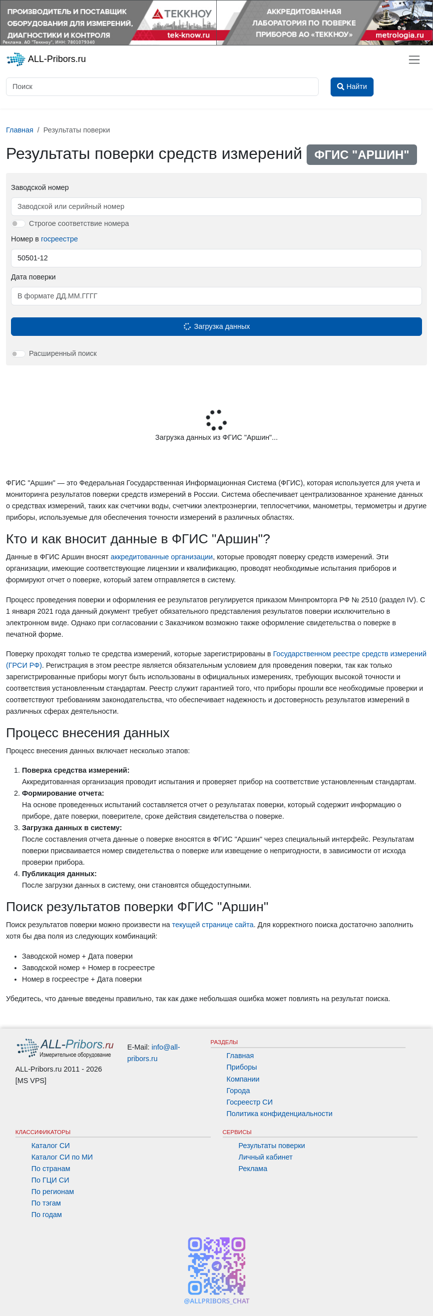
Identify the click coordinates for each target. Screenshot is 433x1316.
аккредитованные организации (161, 557)
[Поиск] (162, 86)
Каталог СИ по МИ (62, 1157)
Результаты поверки (272, 1146)
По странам (50, 1169)
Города (238, 1091)
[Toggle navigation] (414, 59)
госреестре (59, 239)
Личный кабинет (266, 1157)
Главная (240, 1056)
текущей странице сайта (212, 925)
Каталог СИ (50, 1146)
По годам (46, 1215)
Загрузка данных (216, 326)
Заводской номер (40, 187)
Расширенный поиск (63, 353)
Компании (243, 1079)
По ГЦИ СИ (50, 1180)
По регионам (52, 1192)
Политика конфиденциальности (280, 1114)
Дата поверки (33, 277)
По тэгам (46, 1203)
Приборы (242, 1067)
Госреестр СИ (250, 1102)
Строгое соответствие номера (79, 223)
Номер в (44, 239)
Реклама (253, 1169)
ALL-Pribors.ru (46, 59)
